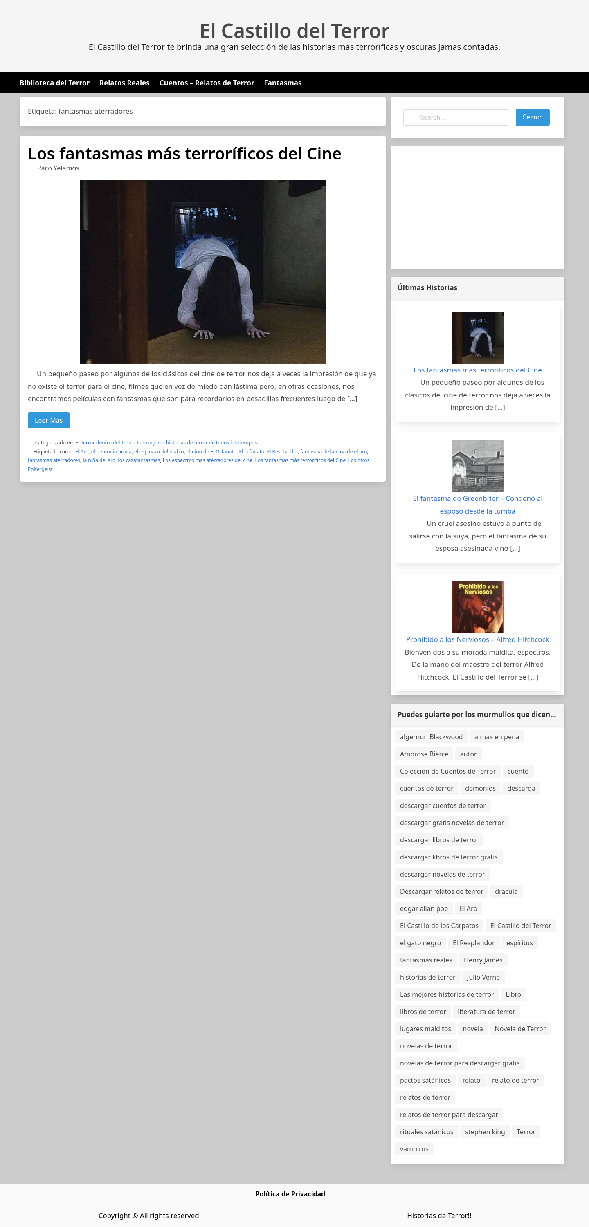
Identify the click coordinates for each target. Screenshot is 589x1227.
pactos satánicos (425, 1080)
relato (472, 1080)
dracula (506, 891)
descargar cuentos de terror (443, 805)
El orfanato (252, 451)
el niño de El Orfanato (211, 451)
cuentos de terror (427, 788)
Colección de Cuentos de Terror (448, 771)
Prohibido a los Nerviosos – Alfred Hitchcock (477, 639)
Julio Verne (483, 977)
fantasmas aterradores (54, 460)
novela (473, 1028)
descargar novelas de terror (442, 874)
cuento (518, 771)
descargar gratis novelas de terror (452, 822)
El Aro (82, 451)
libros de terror (423, 1011)
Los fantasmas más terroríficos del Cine (185, 153)
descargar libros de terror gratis (449, 856)
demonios (480, 788)
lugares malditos (425, 1028)
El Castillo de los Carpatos (439, 925)
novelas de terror (426, 1045)
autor (468, 753)
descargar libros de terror (439, 839)
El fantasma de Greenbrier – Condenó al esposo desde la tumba (478, 504)
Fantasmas (283, 82)
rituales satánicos (427, 1131)
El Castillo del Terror (295, 31)
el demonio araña (111, 451)
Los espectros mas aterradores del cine (207, 460)
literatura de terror (486, 1011)
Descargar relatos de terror (441, 891)
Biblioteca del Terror (55, 82)
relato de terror (515, 1080)
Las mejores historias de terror (447, 994)
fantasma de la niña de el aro (333, 451)
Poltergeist (40, 469)
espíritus (519, 942)
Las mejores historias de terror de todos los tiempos (197, 442)
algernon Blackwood (431, 736)
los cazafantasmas (139, 460)
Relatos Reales (124, 82)
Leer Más (49, 420)
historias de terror (428, 977)
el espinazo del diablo (159, 451)
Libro (513, 994)
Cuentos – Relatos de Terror (207, 82)
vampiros (414, 1148)
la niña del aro (99, 460)
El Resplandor (282, 451)
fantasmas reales (426, 960)
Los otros (359, 460)
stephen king (485, 1131)
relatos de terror (425, 1097)
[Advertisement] (477, 207)
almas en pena (496, 736)
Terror (526, 1131)
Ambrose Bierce (424, 753)
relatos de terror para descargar (449, 1114)
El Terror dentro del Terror (105, 442)
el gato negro (420, 942)
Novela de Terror (520, 1028)
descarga (521, 788)
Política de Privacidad (290, 1193)
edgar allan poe (424, 908)
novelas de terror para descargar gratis (460, 1063)
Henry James (483, 960)
